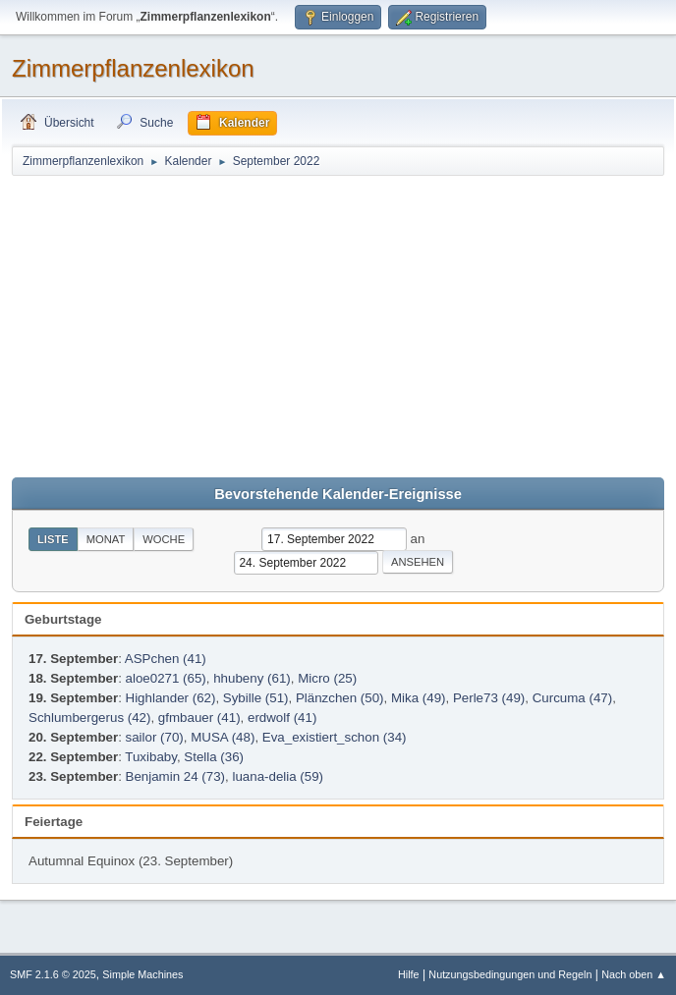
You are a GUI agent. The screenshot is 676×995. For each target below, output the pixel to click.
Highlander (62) (171, 698)
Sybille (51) (256, 698)
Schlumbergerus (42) (89, 717)
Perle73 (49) (489, 698)
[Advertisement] (338, 325)
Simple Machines (142, 974)
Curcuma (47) (572, 698)
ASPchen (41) (165, 658)
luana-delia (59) (277, 776)
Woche (163, 539)
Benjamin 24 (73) (176, 776)
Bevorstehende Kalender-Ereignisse (338, 494)
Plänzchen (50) (340, 698)
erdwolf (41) (282, 717)
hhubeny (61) (252, 678)
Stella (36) (214, 756)
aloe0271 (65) (166, 678)
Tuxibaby (151, 756)
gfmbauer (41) (199, 717)
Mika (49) (418, 698)
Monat (106, 539)
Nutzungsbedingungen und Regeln (510, 974)
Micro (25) (327, 678)
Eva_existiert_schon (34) (334, 737)
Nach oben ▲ (633, 974)
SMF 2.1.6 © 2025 (53, 974)
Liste (53, 539)
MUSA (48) (222, 737)
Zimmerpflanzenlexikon (133, 68)
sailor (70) (155, 737)
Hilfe (409, 974)
